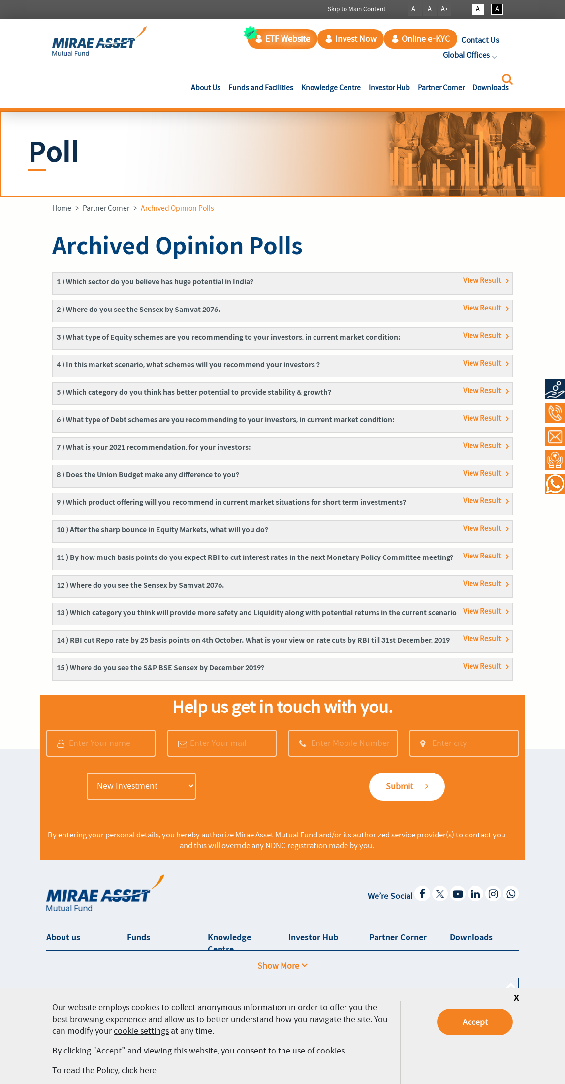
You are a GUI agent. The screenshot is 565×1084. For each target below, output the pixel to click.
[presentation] (265, 787)
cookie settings (141, 1031)
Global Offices (471, 55)
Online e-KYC (420, 39)
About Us (207, 87)
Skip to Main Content (357, 9)
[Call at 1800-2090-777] (555, 413)
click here (139, 1070)
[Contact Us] (555, 436)
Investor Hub (389, 87)
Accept (475, 1022)
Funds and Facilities (260, 87)
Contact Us (480, 40)
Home (61, 208)
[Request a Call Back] (555, 460)
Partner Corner (441, 87)
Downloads (490, 87)
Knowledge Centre (331, 87)
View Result (482, 280)
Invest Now (351, 39)
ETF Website (282, 39)
